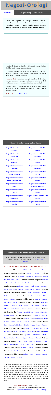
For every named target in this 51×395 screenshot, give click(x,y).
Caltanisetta (36, 335)
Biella (39, 318)
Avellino (45, 280)
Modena (44, 286)
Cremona (19, 305)
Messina (11, 338)
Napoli (24, 283)
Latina (39, 296)
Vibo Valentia (15, 280)
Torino (13, 322)
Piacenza (13, 289)
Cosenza (30, 276)
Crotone (38, 276)
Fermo (37, 312)
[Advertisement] (26, 46)
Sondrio (30, 309)
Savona (15, 302)
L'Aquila (31, 270)
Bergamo (43, 302)
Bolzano (23, 348)
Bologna (20, 286)
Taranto (44, 325)
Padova (32, 354)
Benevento (9, 283)
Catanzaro (21, 276)
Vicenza (19, 357)
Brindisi (26, 325)
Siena (32, 344)
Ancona (19, 312)
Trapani (38, 338)
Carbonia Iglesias (36, 328)
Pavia (24, 309)
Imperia (44, 299)
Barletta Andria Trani (15, 325)
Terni (18, 351)
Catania (43, 335)
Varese (37, 309)
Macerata (43, 312)
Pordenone (36, 292)
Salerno (30, 283)
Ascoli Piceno (28, 312)
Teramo (44, 270)
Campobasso (37, 315)
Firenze (25, 341)
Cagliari (26, 328)
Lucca (45, 341)
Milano (44, 305)
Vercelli (26, 322)
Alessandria (28, 318)
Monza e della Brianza (12, 309)
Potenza (36, 273)
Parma (6, 289)
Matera (28, 273)
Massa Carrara (9, 344)
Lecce (38, 325)
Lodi (31, 305)
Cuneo (44, 318)
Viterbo (12, 299)
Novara (6, 322)
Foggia (33, 325)
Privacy (43, 390)
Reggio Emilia (29, 289)
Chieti (25, 270)
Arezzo (19, 341)
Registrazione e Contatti (24, 390)
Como (13, 305)
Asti (34, 318)
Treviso (44, 354)
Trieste (44, 292)
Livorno (38, 341)
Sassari (45, 331)
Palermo (18, 338)
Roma (6, 299)
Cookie (37, 390)
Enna (6, 338)
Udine (6, 296)
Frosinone (31, 296)
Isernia (44, 315)
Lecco (26, 305)
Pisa (16, 344)
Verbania (19, 322)
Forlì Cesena (35, 286)
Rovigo (38, 354)
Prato (27, 344)
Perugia (13, 351)
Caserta (17, 283)
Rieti (44, 296)
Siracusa (31, 338)
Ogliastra (22, 331)
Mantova (37, 305)
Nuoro (15, 331)
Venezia (6, 357)
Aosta (46, 351)
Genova (37, 299)
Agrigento (27, 335)
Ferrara (27, 286)
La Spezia (7, 302)
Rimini (38, 289)
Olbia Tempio (30, 331)
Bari (5, 325)
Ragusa (25, 338)
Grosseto (32, 341)
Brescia (6, 305)
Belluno (25, 354)
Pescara (38, 270)
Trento (31, 348)
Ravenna (20, 289)
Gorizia (29, 292)
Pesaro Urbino (9, 315)
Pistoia (22, 344)
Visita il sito (23, 94)
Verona (13, 357)
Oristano (39, 331)
